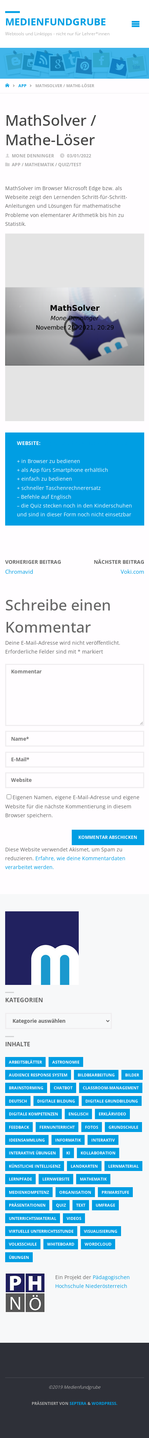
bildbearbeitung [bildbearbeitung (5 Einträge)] (96, 1075)
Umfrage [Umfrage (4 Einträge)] (105, 1205)
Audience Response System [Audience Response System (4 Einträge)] (38, 1075)
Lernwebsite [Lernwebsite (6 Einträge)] (56, 1179)
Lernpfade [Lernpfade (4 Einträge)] (20, 1179)
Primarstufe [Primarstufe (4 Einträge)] (115, 1192)
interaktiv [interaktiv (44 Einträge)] (103, 1140)
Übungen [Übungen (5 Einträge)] (19, 1257)
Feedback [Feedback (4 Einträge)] (19, 1127)
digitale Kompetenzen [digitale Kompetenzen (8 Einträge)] (33, 1114)
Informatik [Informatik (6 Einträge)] (68, 1140)
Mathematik (39, 164)
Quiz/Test (69, 164)
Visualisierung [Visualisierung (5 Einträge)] (100, 1231)
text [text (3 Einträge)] (80, 1205)
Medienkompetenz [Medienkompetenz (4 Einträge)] (29, 1192)
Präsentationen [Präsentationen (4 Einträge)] (27, 1205)
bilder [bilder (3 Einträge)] (132, 1075)
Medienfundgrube (55, 21)
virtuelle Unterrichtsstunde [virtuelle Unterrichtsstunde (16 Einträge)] (41, 1231)
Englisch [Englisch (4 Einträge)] (78, 1114)
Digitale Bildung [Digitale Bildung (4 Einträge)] (56, 1101)
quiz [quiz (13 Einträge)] (61, 1205)
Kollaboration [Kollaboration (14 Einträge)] (98, 1153)
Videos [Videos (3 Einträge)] (74, 1218)
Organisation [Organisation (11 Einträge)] (75, 1192)
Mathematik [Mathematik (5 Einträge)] (93, 1179)
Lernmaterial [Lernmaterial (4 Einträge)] (123, 1166)
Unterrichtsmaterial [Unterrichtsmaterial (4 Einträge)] (32, 1218)
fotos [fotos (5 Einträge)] (91, 1127)
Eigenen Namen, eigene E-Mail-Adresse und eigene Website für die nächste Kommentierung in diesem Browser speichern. (72, 806)
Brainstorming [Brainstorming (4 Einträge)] (26, 1087)
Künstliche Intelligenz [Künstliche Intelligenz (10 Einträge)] (34, 1166)
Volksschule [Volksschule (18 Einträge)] (23, 1244)
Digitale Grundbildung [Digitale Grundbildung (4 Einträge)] (111, 1101)
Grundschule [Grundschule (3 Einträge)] (123, 1127)
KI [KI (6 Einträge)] (68, 1153)
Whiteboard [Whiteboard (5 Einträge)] (60, 1244)
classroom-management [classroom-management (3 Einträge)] (111, 1087)
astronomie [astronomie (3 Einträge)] (65, 1062)
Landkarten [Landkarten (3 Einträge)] (84, 1166)
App (22, 85)
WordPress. (104, 1403)
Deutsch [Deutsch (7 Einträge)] (18, 1101)
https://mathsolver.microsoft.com (85, 443)
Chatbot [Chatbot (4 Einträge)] (63, 1087)
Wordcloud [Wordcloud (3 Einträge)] (98, 1244)
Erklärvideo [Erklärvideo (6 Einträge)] (112, 1114)
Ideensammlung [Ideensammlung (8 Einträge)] (27, 1140)
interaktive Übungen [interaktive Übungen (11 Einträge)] (32, 1153)
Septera (77, 1403)
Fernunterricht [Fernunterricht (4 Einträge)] (57, 1127)
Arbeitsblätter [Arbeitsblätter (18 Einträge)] (25, 1062)
